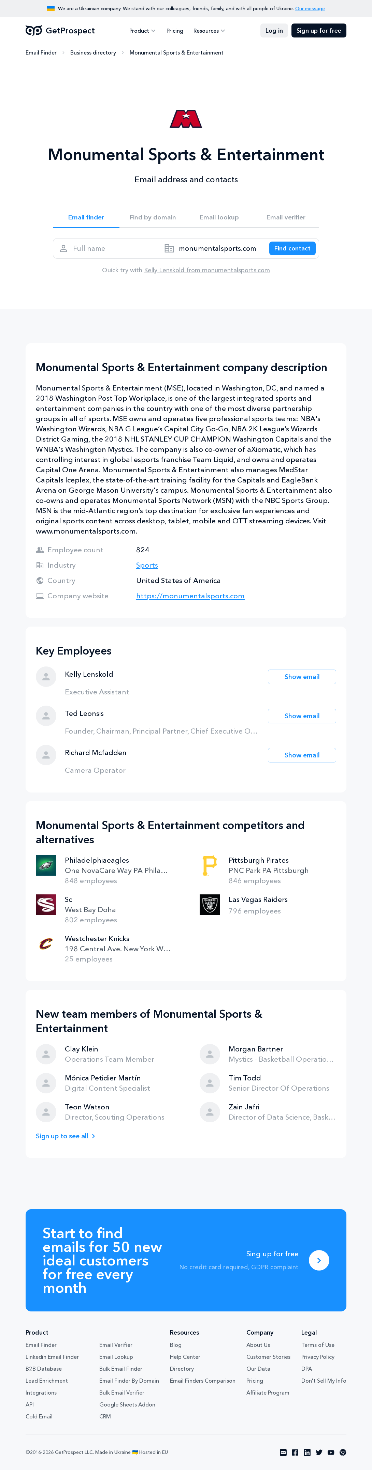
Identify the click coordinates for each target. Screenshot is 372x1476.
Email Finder (41, 52)
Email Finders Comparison (202, 1386)
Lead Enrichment (47, 1386)
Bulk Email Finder (120, 1374)
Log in (274, 30)
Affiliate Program (267, 1398)
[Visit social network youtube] (331, 1458)
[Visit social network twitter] (319, 1458)
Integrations (41, 1398)
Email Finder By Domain (129, 1386)
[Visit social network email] (283, 1458)
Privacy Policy (317, 1362)
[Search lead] (289, 252)
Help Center (185, 1362)
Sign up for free (319, 30)
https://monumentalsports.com (190, 601)
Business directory (93, 52)
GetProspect (60, 30)
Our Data (258, 1374)
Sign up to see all (64, 1141)
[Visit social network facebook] (295, 1458)
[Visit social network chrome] (343, 1458)
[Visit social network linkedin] (307, 1458)
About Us (258, 1350)
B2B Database (44, 1374)
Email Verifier (115, 1350)
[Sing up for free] (319, 1266)
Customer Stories (268, 1362)
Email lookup (219, 218)
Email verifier (286, 218)
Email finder (86, 218)
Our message (310, 8)
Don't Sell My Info (323, 1386)
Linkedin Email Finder (52, 1362)
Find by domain (153, 218)
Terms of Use (317, 1350)
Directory (182, 1374)
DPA (306, 1374)
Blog (176, 1350)
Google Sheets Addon (127, 1410)
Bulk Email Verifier (121, 1398)
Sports (147, 571)
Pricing (175, 30)
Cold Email (39, 1422)
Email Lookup (116, 1362)
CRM (105, 1422)
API (30, 1410)
